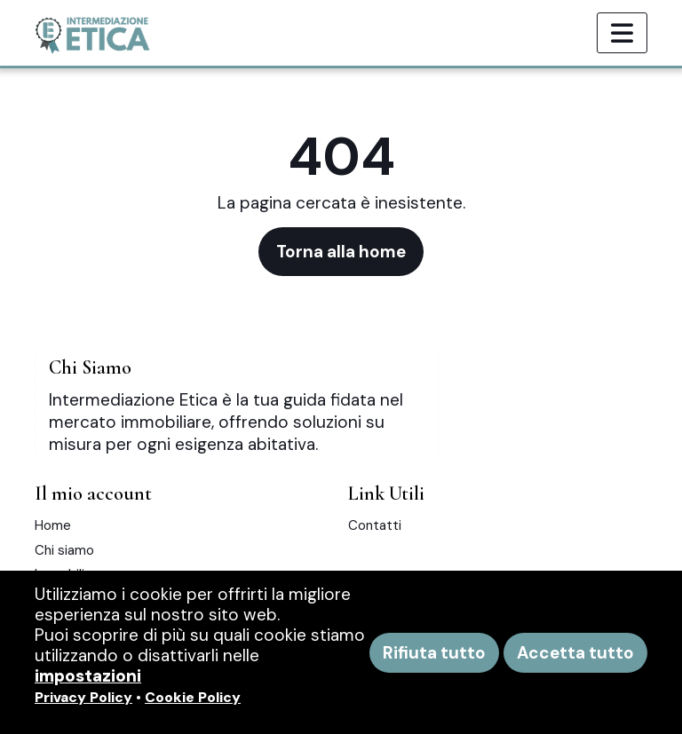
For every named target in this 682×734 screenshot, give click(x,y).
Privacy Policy (83, 697)
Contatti (374, 525)
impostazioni (88, 676)
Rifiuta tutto (434, 653)
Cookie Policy (193, 697)
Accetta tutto (575, 653)
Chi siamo (64, 550)
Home (53, 525)
